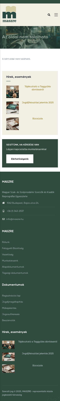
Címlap (30, 46)
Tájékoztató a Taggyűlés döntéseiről (38, 88)
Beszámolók (8, 320)
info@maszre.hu (13, 219)
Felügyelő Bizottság (12, 248)
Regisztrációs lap (11, 296)
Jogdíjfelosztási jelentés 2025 (38, 103)
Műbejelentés (9, 308)
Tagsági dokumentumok (15, 273)
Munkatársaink (10, 261)
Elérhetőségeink (19, 159)
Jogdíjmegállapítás (12, 302)
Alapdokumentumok (13, 267)
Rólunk (5, 242)
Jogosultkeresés (11, 314)
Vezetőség (7, 254)
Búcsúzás (38, 119)
